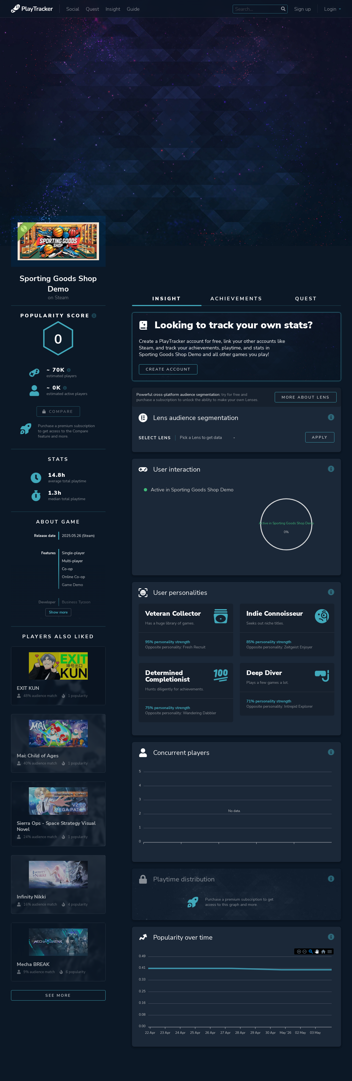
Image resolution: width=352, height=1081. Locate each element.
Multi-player (72, 561)
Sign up (302, 9)
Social (72, 9)
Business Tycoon (76, 602)
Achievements (236, 298)
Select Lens (155, 448)
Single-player (73, 553)
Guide (133, 9)
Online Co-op (73, 576)
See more (58, 995)
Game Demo (72, 584)
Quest (92, 9)
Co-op (67, 569)
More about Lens (305, 407)
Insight (113, 9)
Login (332, 9)
